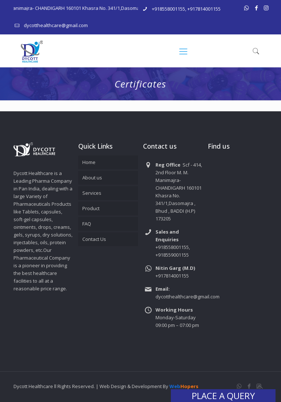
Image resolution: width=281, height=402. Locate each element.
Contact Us (94, 239)
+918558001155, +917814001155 (186, 8)
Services (91, 193)
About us (92, 177)
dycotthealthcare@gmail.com (56, 25)
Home (88, 162)
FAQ (86, 223)
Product (91, 208)
